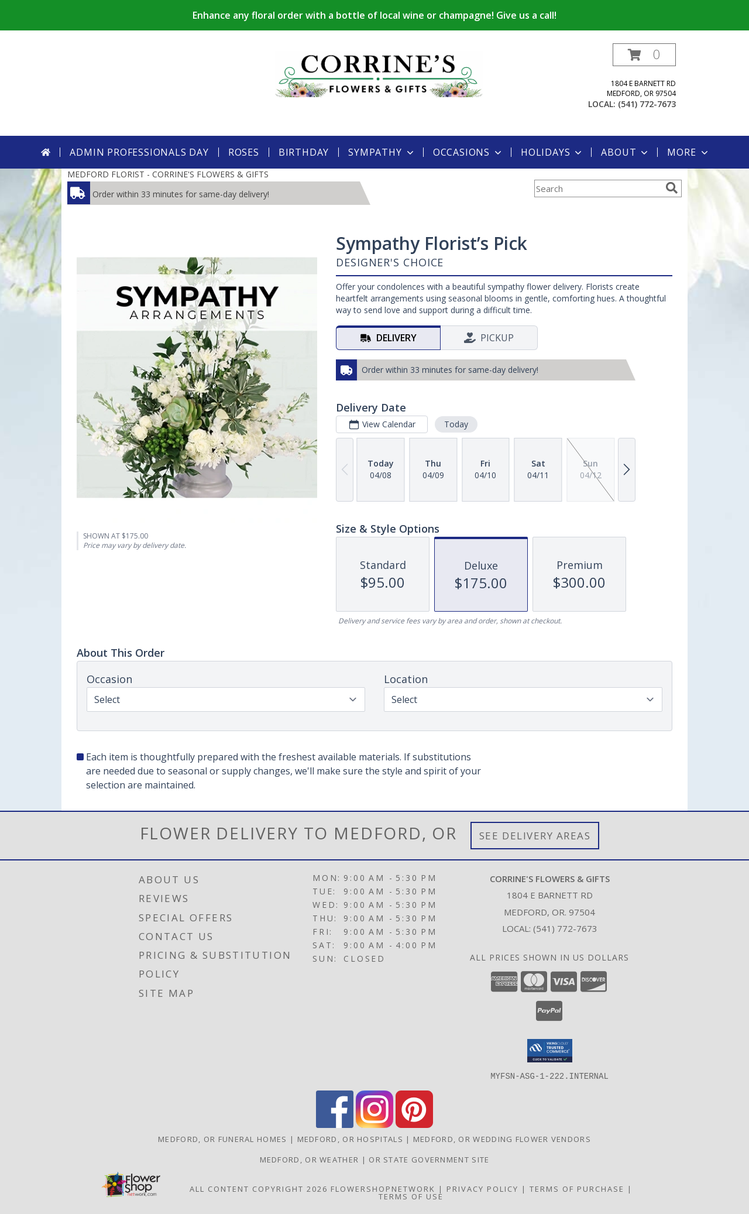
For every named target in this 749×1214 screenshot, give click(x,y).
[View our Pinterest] (414, 1124)
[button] (644, 54)
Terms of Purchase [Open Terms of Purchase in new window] (577, 1188)
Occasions (468, 152)
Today (456, 424)
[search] (671, 187)
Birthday (304, 152)
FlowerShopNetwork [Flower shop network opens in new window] (383, 1188)
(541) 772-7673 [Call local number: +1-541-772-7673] (647, 103)
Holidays (552, 152)
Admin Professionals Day (139, 152)
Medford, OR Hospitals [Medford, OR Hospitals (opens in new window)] (350, 1138)
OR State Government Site (429, 1159)
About (625, 152)
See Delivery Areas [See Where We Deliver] (535, 835)
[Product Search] (597, 188)
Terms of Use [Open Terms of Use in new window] (411, 1196)
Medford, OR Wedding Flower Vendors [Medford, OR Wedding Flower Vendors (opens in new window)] (502, 1138)
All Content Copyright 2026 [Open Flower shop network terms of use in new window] (259, 1188)
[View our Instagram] (374, 1124)
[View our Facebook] (334, 1124)
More (688, 152)
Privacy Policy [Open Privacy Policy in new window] (482, 1188)
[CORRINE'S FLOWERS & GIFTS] (379, 72)
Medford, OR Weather (309, 1159)
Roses (243, 152)
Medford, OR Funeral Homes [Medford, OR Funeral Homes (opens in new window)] (222, 1138)
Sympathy (381, 152)
